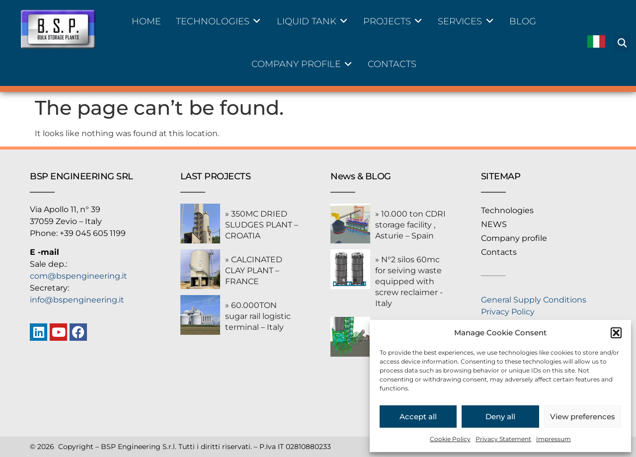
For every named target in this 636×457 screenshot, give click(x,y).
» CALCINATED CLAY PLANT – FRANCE (253, 270)
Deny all (500, 416)
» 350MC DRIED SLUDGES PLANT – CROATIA (261, 224)
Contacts (499, 252)
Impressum (553, 439)
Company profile (514, 238)
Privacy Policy (508, 311)
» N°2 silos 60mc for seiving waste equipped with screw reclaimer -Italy (409, 281)
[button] (616, 333)
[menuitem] (596, 43)
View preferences (582, 416)
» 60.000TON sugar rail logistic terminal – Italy (258, 316)
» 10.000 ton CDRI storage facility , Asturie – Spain (410, 224)
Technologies (507, 210)
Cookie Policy (450, 439)
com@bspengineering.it (78, 276)
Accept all (418, 416)
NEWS (494, 224)
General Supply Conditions (533, 300)
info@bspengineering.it (77, 300)
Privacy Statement (503, 439)
